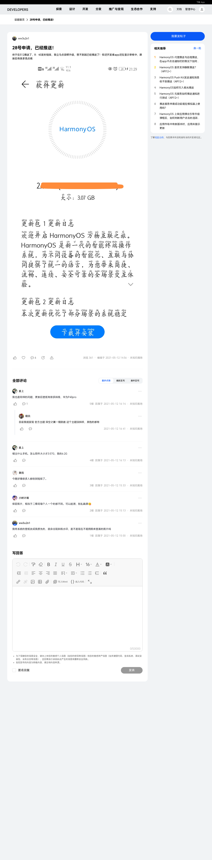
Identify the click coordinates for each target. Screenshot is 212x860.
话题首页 (19, 19)
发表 (132, 670)
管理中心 (190, 9)
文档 (179, 9)
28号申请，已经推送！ (42, 19)
